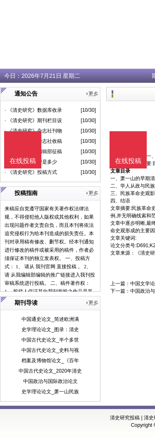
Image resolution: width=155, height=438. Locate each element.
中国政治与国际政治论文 (50, 381)
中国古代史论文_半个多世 (50, 340)
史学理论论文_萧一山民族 (50, 392)
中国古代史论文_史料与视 (50, 350)
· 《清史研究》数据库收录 (33, 110)
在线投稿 (128, 160)
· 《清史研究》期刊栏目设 (33, 120)
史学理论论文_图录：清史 (50, 329)
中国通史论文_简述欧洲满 (50, 319)
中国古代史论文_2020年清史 (50, 371)
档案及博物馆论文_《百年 (50, 360)
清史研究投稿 (125, 418)
